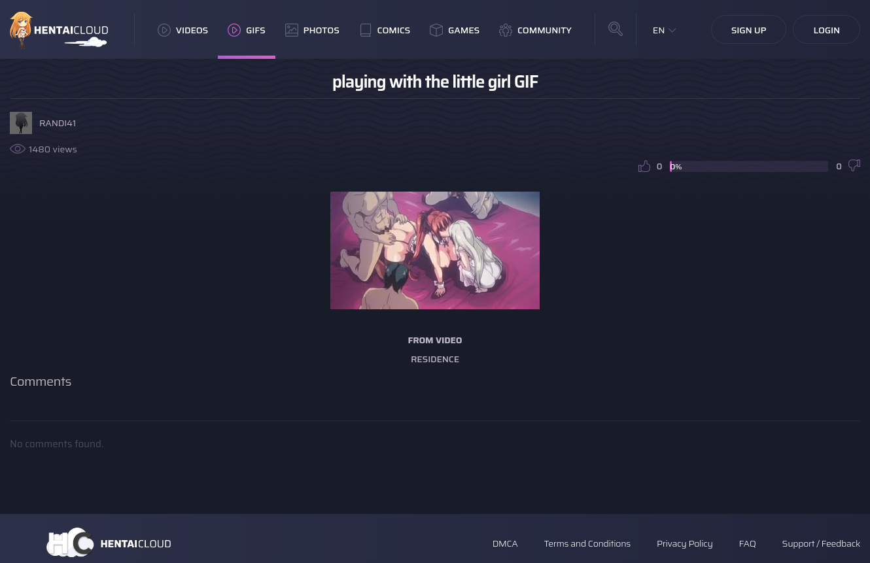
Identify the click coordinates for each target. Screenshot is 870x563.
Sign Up (749, 30)
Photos (312, 30)
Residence (435, 359)
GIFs (247, 30)
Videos (183, 30)
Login (826, 30)
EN (659, 30)
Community (535, 30)
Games (454, 30)
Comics (384, 30)
